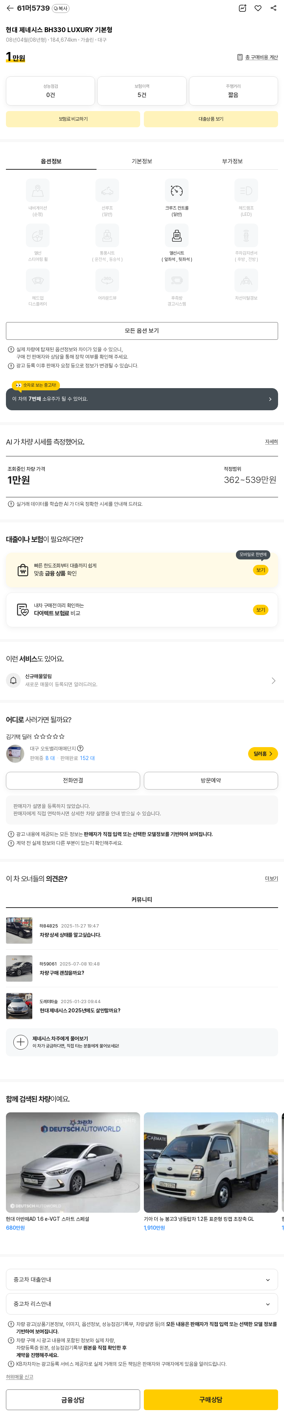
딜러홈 (260, 754)
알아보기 (142, 570)
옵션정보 (51, 161)
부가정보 (232, 161)
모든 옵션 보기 (142, 330)
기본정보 (142, 161)
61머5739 (43, 8)
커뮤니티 (142, 899)
